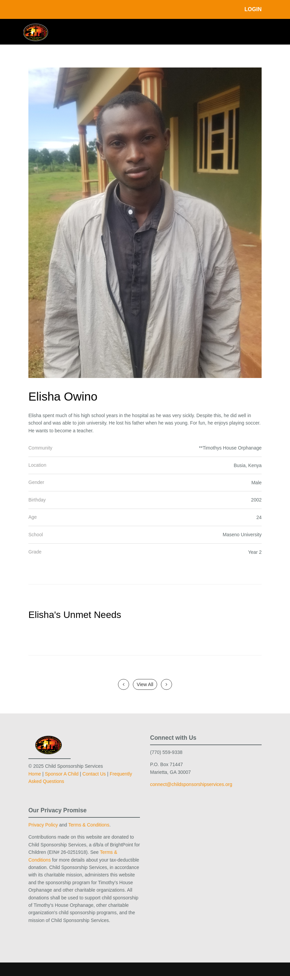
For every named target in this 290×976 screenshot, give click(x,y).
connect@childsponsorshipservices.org (191, 784)
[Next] (166, 684)
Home (34, 774)
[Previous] (123, 684)
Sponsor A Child (62, 774)
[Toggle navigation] (257, 31)
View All (145, 684)
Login (253, 9)
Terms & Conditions (88, 825)
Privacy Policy (43, 825)
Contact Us (94, 774)
